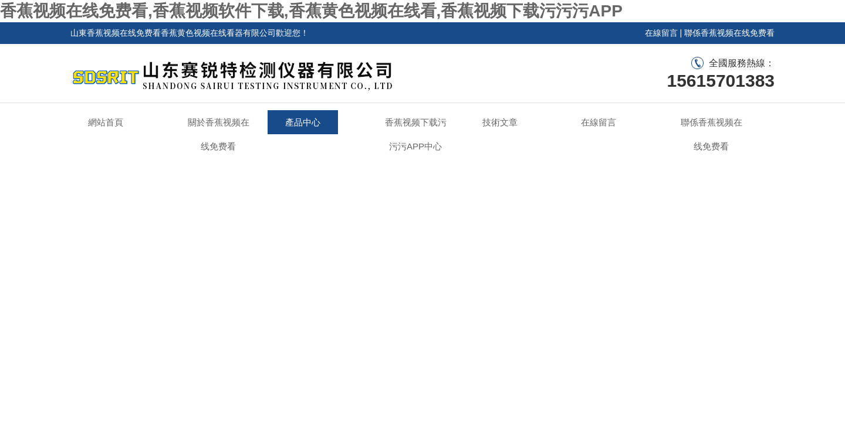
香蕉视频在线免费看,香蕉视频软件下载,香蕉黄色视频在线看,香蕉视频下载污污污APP (311, 11)
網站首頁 (105, 122)
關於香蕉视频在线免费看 (218, 134)
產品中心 (302, 122)
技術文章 (500, 122)
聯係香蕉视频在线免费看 (729, 33)
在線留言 (661, 33)
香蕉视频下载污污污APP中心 (416, 134)
